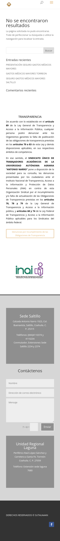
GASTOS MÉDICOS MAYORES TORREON (26, 73)
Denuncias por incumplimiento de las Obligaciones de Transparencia (30, 233)
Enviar (47, 427)
